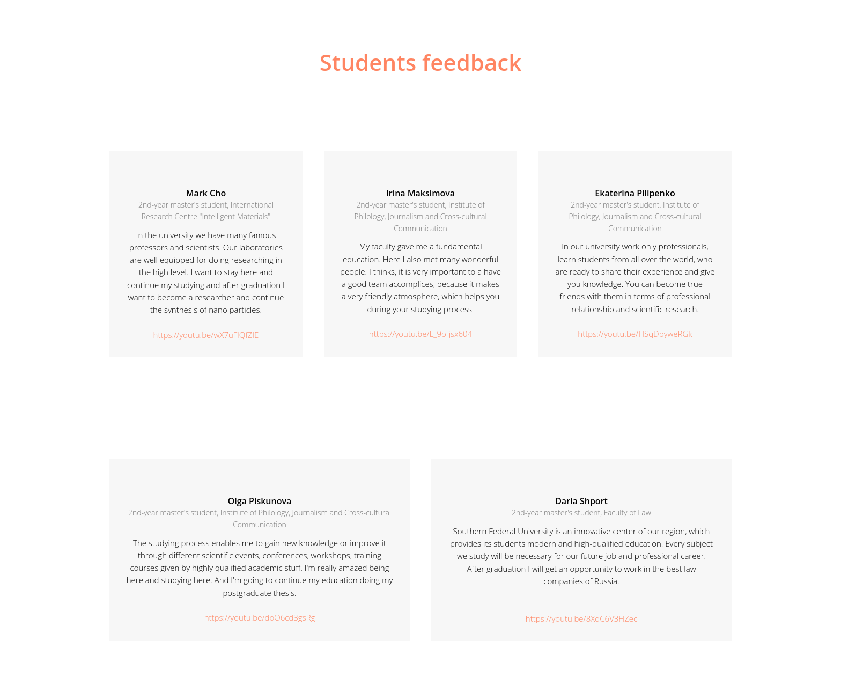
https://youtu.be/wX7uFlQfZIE (206, 334)
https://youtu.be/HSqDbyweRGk (635, 333)
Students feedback (421, 62)
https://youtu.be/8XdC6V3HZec (581, 618)
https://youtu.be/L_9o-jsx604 (420, 333)
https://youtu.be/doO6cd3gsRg (259, 617)
